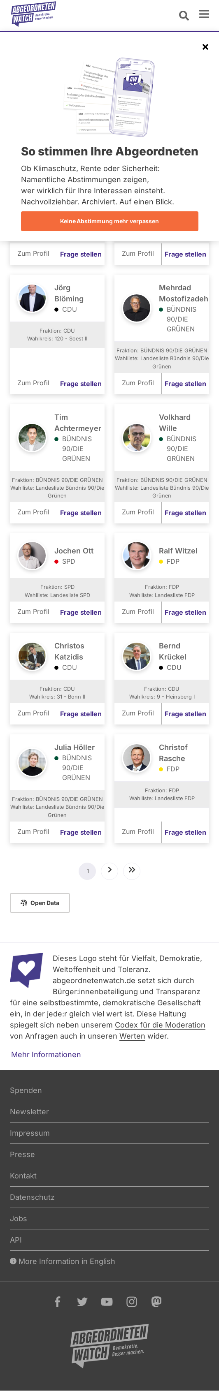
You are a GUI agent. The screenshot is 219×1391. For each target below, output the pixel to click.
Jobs (18, 1218)
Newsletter (29, 1111)
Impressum (30, 1133)
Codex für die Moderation (160, 1025)
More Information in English (62, 1261)
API (16, 1240)
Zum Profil (33, 253)
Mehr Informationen (46, 1054)
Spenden (26, 1090)
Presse (22, 1154)
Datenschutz (32, 1197)
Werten (132, 1036)
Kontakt (23, 1175)
